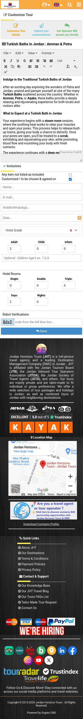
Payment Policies (31, 564)
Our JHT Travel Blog (33, 591)
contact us (27, 608)
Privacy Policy (29, 569)
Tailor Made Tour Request (37, 602)
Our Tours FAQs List (33, 596)
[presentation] (7, 53)
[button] (5, 60)
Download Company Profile (41, 524)
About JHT (27, 547)
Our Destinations (31, 553)
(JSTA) (35, 379)
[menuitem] (7, 53)
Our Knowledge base (34, 585)
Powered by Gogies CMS (41, 712)
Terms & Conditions (33, 558)
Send (41, 331)
